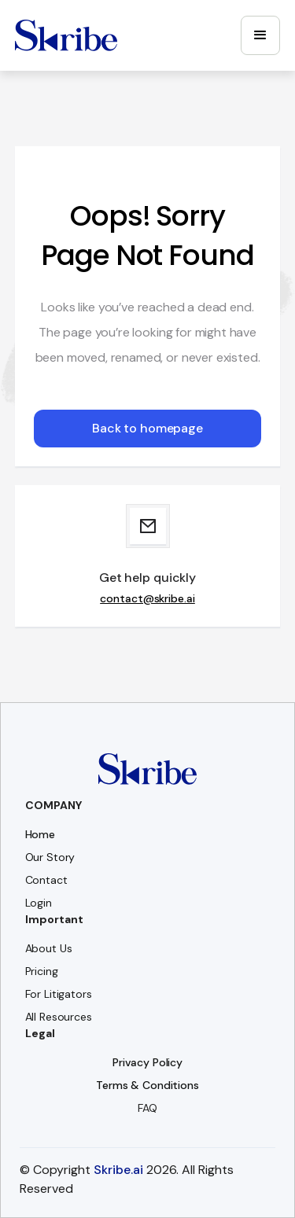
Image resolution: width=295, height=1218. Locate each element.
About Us (48, 948)
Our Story (50, 857)
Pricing (41, 971)
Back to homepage (147, 428)
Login (38, 903)
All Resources (58, 1017)
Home (40, 834)
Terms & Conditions (147, 1085)
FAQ (147, 1108)
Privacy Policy (147, 1062)
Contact (46, 880)
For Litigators (58, 994)
